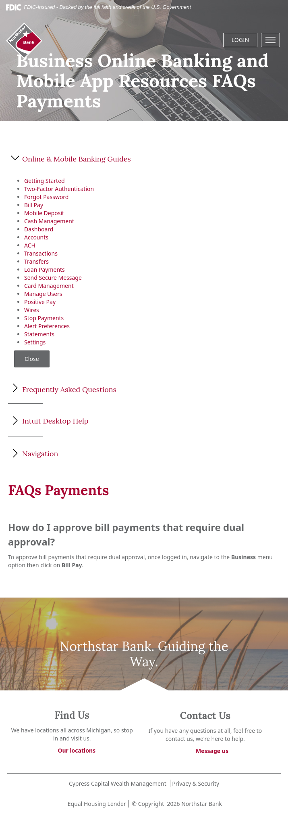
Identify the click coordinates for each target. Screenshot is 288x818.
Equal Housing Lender (96, 804)
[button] (270, 40)
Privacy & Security (195, 783)
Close (32, 359)
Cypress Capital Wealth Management (117, 783)
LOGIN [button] (240, 40)
